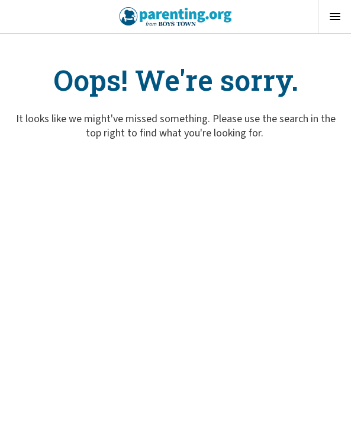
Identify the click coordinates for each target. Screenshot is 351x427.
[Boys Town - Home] (175, 16)
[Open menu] (334, 16)
